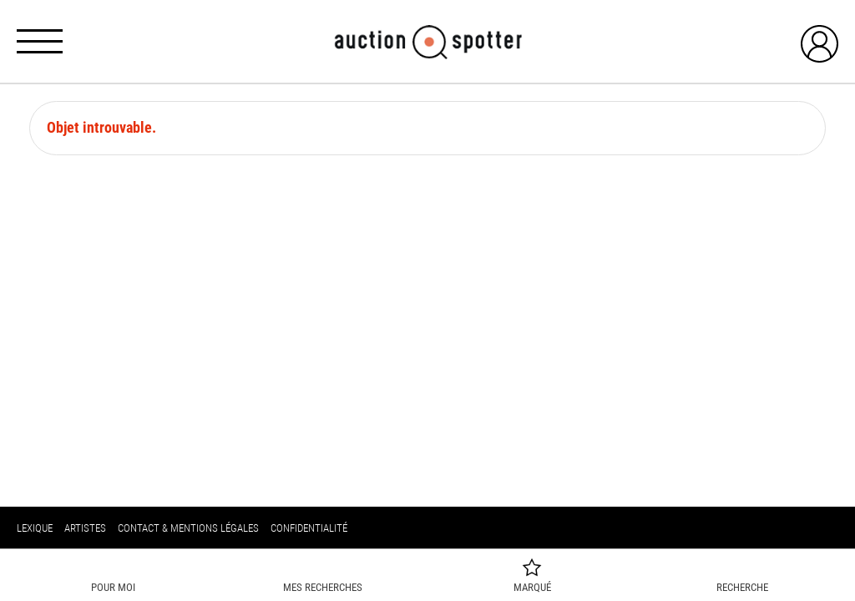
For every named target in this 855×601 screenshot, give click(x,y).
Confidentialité (309, 528)
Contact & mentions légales (188, 528)
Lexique (35, 528)
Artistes (85, 528)
